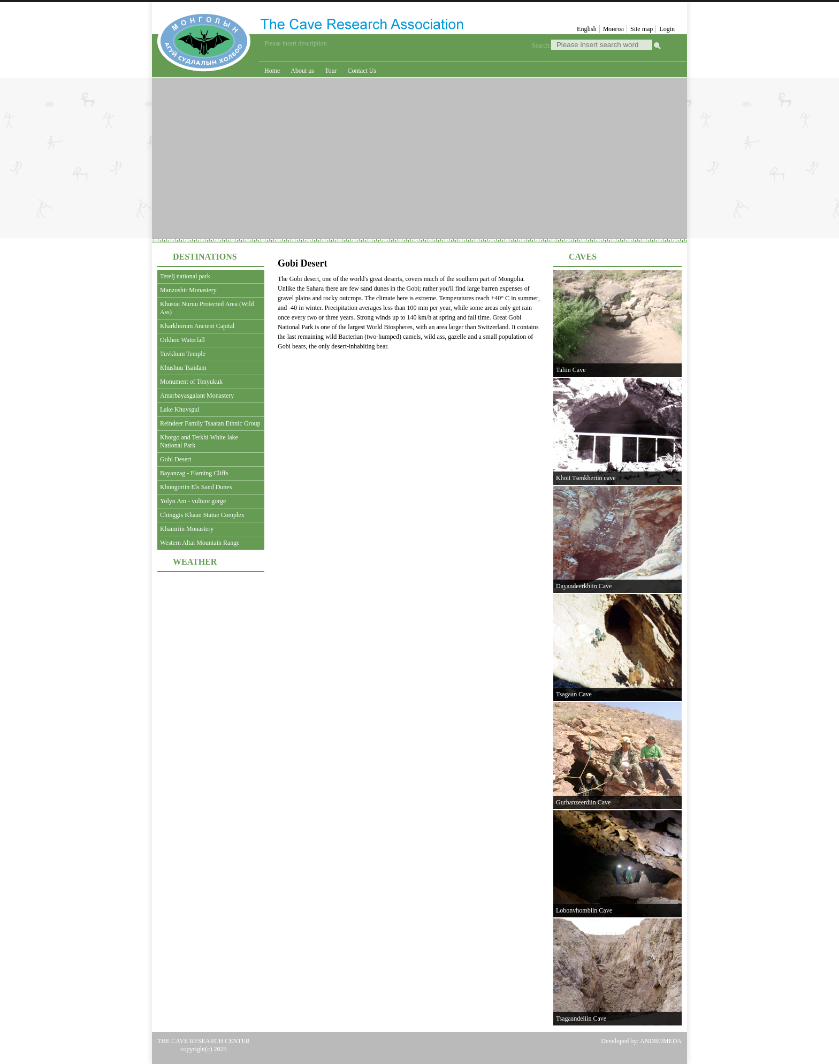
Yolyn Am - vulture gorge (193, 501)
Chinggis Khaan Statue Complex (202, 515)
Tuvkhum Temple (182, 354)
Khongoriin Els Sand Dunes (196, 487)
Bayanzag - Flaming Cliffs (194, 473)
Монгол (613, 29)
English (587, 29)
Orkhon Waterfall (182, 340)
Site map (641, 29)
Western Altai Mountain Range (200, 542)
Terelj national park (185, 276)
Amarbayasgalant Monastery (197, 395)
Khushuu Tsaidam (183, 367)
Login (667, 29)
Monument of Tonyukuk (191, 381)
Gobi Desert (175, 459)
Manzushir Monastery (188, 290)
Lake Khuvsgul (180, 409)
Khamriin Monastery (186, 529)
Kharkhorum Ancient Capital (197, 326)
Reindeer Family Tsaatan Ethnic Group (210, 423)
